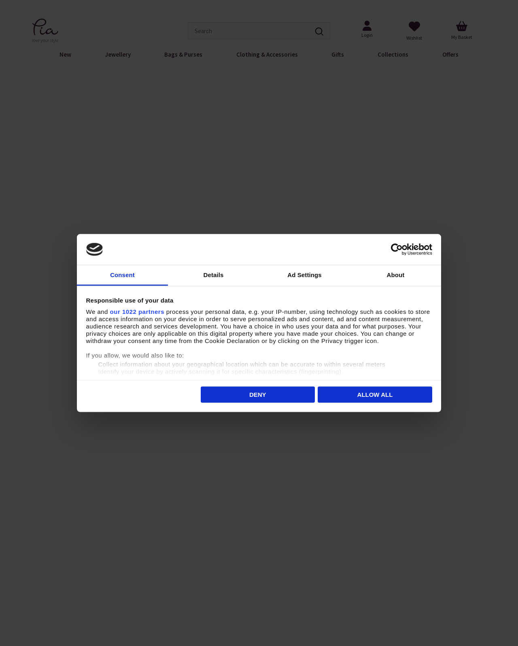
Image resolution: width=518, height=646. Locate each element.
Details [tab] (214, 274)
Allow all (375, 394)
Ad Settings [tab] (304, 274)
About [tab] (396, 274)
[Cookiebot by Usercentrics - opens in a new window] (396, 250)
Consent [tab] (122, 274)
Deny (257, 394)
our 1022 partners (137, 311)
